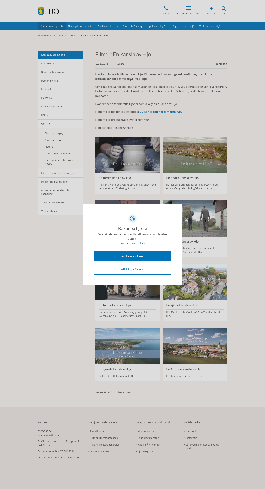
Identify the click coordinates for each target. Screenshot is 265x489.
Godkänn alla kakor (132, 255)
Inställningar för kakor (133, 268)
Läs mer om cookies (132, 243)
